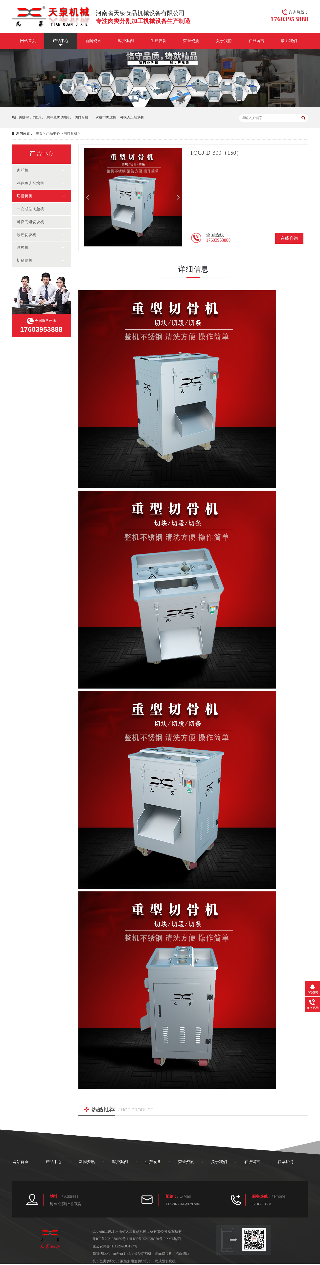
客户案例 (126, 41)
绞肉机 (22, 247)
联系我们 (289, 41)
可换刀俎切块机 (132, 117)
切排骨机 (81, 117)
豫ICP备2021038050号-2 (147, 1239)
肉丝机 (37, 117)
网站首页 (28, 41)
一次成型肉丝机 (104, 117)
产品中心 (61, 41)
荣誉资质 (191, 41)
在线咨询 (289, 238)
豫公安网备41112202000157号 (114, 1246)
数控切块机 (26, 235)
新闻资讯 (93, 41)
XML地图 (173, 1239)
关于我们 (224, 41)
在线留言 (256, 41)
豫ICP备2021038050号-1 (110, 1239)
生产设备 (158, 41)
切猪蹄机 (24, 260)
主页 (39, 133)
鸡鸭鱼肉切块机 (58, 117)
